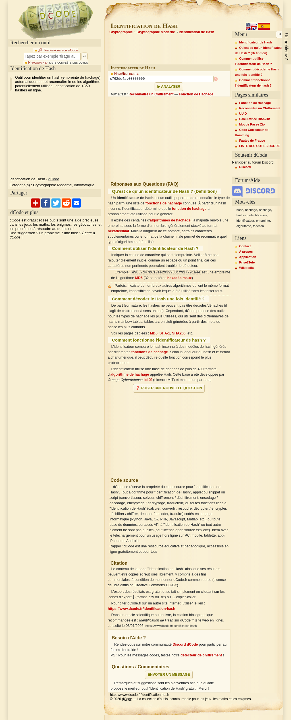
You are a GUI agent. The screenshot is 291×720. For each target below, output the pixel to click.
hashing (242, 215)
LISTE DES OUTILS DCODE (259, 146)
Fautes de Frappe (252, 140)
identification (258, 215)
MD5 (138, 278)
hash (239, 210)
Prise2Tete (247, 262)
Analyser (170, 87)
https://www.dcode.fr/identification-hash (141, 609)
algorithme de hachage (129, 374)
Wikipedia (246, 267)
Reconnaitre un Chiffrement (150, 94)
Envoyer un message (169, 675)
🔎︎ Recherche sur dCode (58, 50)
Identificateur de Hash (255, 42)
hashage (265, 210)
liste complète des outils (68, 62)
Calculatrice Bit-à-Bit (254, 119)
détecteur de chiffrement (201, 655)
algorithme (243, 226)
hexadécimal (118, 231)
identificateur (245, 220)
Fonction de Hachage (196, 94)
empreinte (263, 220)
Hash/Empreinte (126, 74)
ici (148, 380)
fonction (258, 226)
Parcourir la (58, 62)
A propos (246, 251)
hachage (251, 210)
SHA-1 (164, 333)
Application (247, 257)
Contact (245, 246)
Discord (245, 167)
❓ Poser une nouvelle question (169, 388)
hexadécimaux (179, 278)
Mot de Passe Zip (252, 124)
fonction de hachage (189, 209)
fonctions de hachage (164, 203)
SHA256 (179, 333)
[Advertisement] (169, 432)
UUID (243, 113)
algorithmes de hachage (170, 220)
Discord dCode (185, 644)
